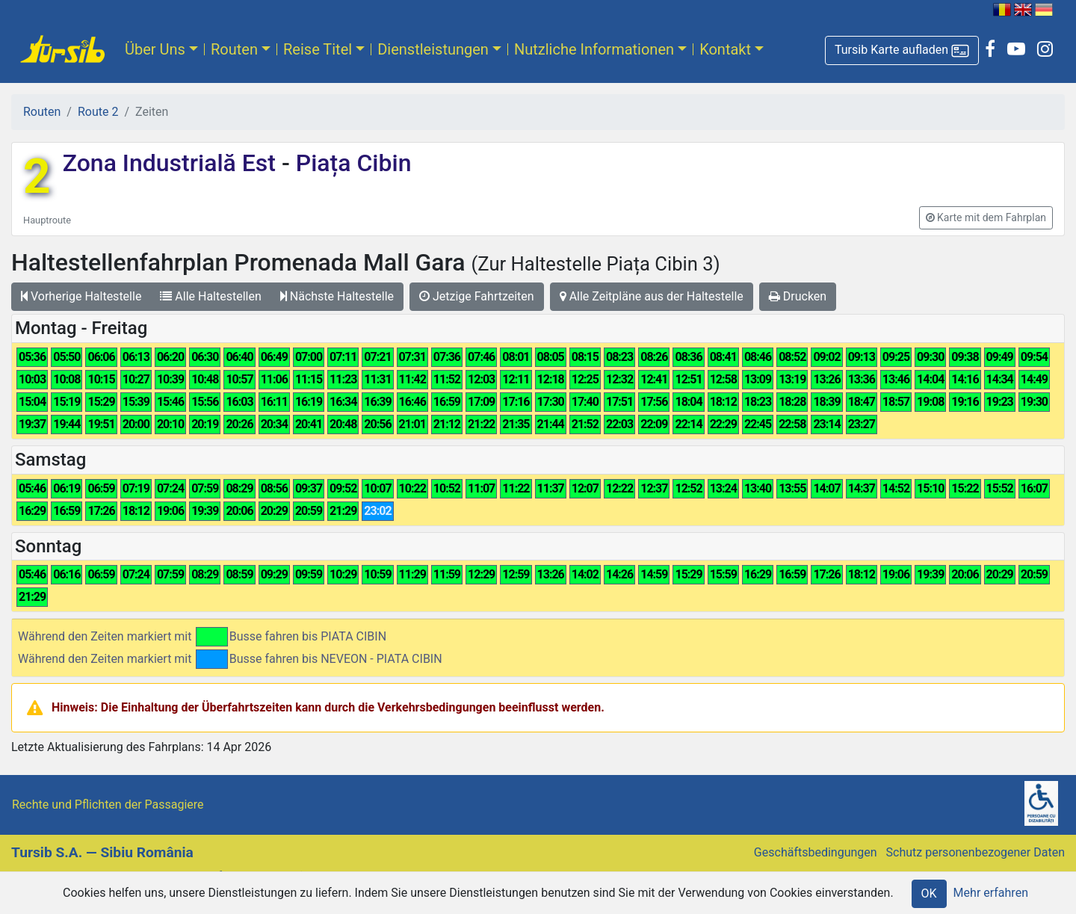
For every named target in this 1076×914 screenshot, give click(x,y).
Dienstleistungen (433, 49)
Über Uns (155, 49)
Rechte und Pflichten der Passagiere (108, 804)
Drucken (797, 296)
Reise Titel (317, 49)
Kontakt (725, 49)
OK (929, 893)
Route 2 (98, 112)
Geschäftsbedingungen (815, 852)
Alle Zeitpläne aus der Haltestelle (651, 296)
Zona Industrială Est (172, 163)
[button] (902, 50)
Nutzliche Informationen (594, 49)
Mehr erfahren (990, 893)
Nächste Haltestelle (337, 296)
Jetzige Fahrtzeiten (476, 296)
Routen (234, 49)
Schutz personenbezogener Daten (975, 852)
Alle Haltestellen (210, 296)
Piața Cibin (351, 163)
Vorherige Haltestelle (81, 296)
